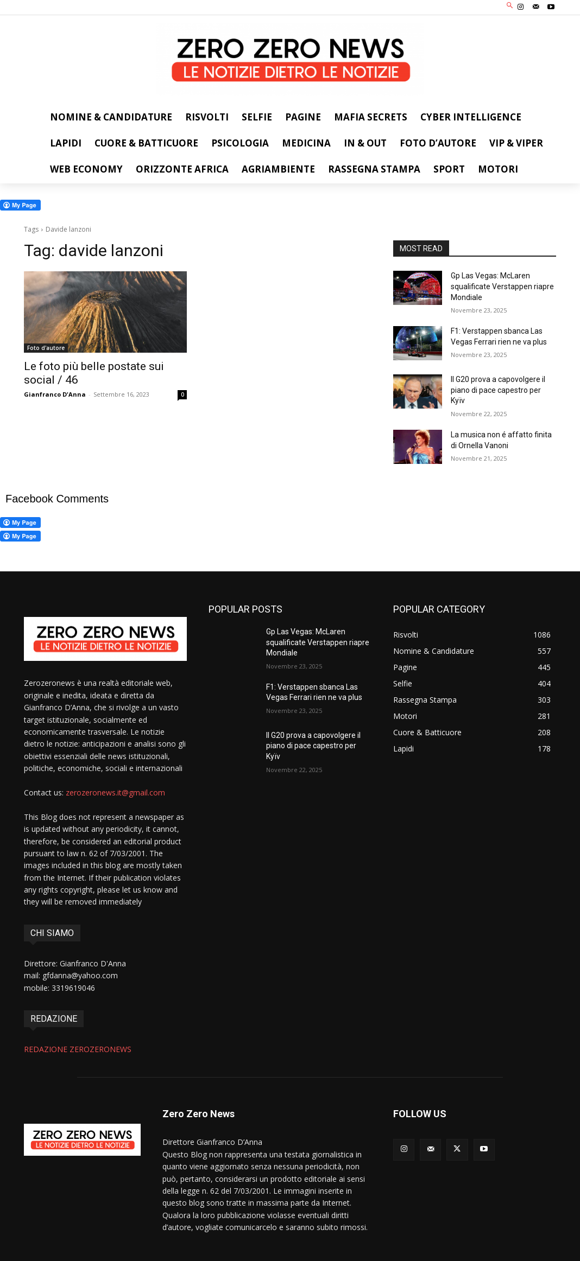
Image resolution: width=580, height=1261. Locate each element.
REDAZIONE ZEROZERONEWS (77, 1049)
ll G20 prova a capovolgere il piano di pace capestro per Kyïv (498, 390)
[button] (510, 6)
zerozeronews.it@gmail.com (115, 792)
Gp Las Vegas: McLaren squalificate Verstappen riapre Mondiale (502, 286)
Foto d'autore (46, 348)
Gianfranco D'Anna (55, 394)
